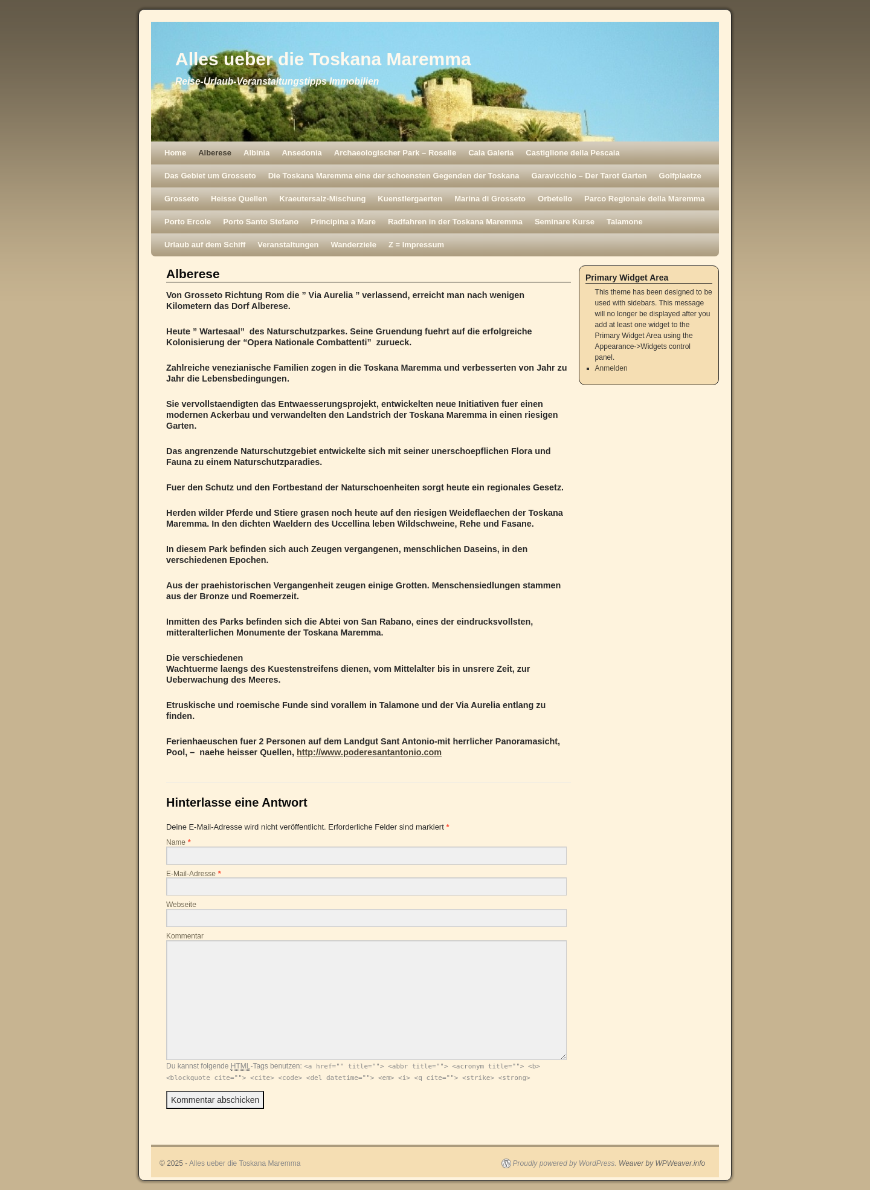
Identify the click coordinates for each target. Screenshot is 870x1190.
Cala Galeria (491, 152)
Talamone (625, 221)
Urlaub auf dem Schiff (204, 244)
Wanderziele (353, 244)
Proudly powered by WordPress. (565, 1163)
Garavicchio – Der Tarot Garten (588, 175)
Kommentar (185, 936)
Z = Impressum (416, 244)
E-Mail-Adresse (191, 874)
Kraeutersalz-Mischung (322, 198)
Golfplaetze (680, 175)
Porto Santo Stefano (260, 221)
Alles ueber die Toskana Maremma (323, 59)
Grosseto (181, 198)
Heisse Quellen (239, 198)
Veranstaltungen (287, 244)
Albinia (256, 152)
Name (175, 842)
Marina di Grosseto (490, 198)
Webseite (181, 904)
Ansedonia (301, 152)
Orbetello (555, 198)
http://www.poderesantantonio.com (369, 752)
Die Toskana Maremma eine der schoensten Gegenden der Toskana (394, 175)
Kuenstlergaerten (410, 198)
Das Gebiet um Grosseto (210, 175)
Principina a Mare (343, 221)
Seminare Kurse (564, 221)
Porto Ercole (187, 221)
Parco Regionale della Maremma (644, 198)
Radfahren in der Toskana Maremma (455, 221)
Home (175, 152)
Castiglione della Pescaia (572, 152)
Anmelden (611, 368)
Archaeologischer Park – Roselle (395, 152)
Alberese (214, 152)
